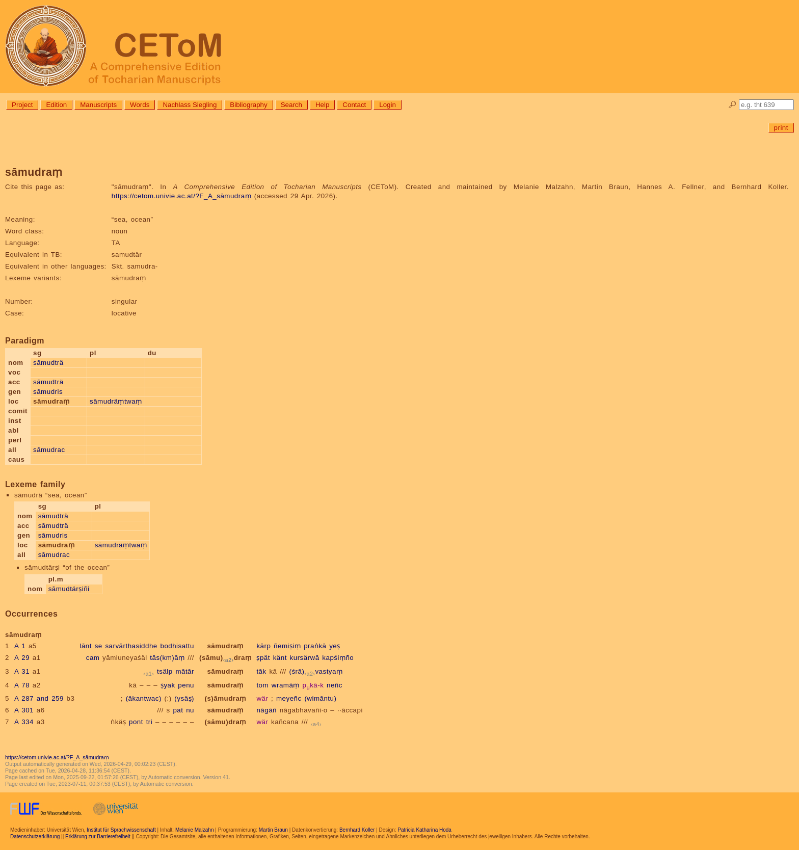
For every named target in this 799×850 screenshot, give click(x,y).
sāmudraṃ (225, 646)
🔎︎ (732, 105)
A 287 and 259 (39, 698)
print (781, 127)
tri (149, 722)
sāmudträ (48, 362)
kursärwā (304, 657)
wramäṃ (286, 685)
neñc (334, 685)
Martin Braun (273, 830)
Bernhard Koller (357, 830)
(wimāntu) (320, 698)
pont (136, 722)
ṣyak (168, 685)
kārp (263, 646)
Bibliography (248, 105)
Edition (56, 105)
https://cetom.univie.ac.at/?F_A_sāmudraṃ (181, 196)
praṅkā (315, 646)
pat (178, 710)
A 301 (24, 710)
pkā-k (313, 685)
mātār (184, 671)
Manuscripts (98, 105)
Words (139, 105)
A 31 (22, 671)
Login (387, 105)
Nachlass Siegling (190, 105)
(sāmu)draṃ (225, 657)
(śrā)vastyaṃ (316, 671)
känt (280, 657)
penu (186, 685)
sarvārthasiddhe (131, 646)
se (98, 646)
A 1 (19, 646)
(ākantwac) (144, 698)
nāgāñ (266, 710)
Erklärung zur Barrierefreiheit (97, 836)
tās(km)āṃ (167, 657)
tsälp (165, 671)
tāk (261, 671)
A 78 (22, 685)
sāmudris (48, 391)
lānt (85, 646)
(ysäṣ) (184, 698)
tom (262, 685)
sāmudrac (49, 450)
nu (190, 710)
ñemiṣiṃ (287, 646)
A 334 (24, 722)
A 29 (22, 657)
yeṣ (334, 646)
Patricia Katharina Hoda (424, 830)
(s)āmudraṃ (225, 698)
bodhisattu (177, 646)
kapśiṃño (338, 657)
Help (322, 105)
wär (262, 698)
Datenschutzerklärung (35, 836)
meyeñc (289, 698)
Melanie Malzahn (194, 830)
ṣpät (263, 657)
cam (93, 657)
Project (22, 105)
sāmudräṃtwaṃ (116, 401)
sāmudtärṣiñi (69, 589)
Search (291, 105)
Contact (354, 105)
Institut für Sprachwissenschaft (121, 830)
